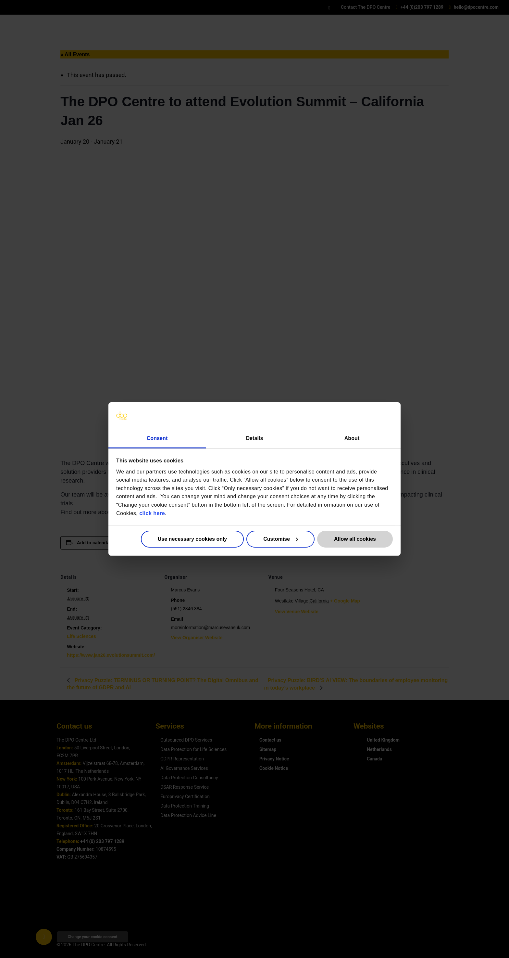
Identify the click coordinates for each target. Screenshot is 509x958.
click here (152, 513)
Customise (280, 539)
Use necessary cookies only (192, 539)
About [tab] (352, 438)
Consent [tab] (157, 438)
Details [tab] (254, 438)
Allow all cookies (355, 539)
